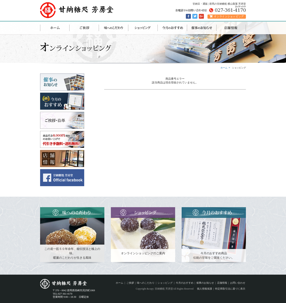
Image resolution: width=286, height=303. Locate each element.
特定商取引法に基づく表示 (230, 288)
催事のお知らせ (201, 28)
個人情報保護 (204, 288)
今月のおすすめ (172, 28)
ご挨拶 (84, 28)
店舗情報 (231, 28)
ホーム (55, 28)
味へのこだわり (113, 28)
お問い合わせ (237, 282)
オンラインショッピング (227, 16)
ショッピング (143, 28)
